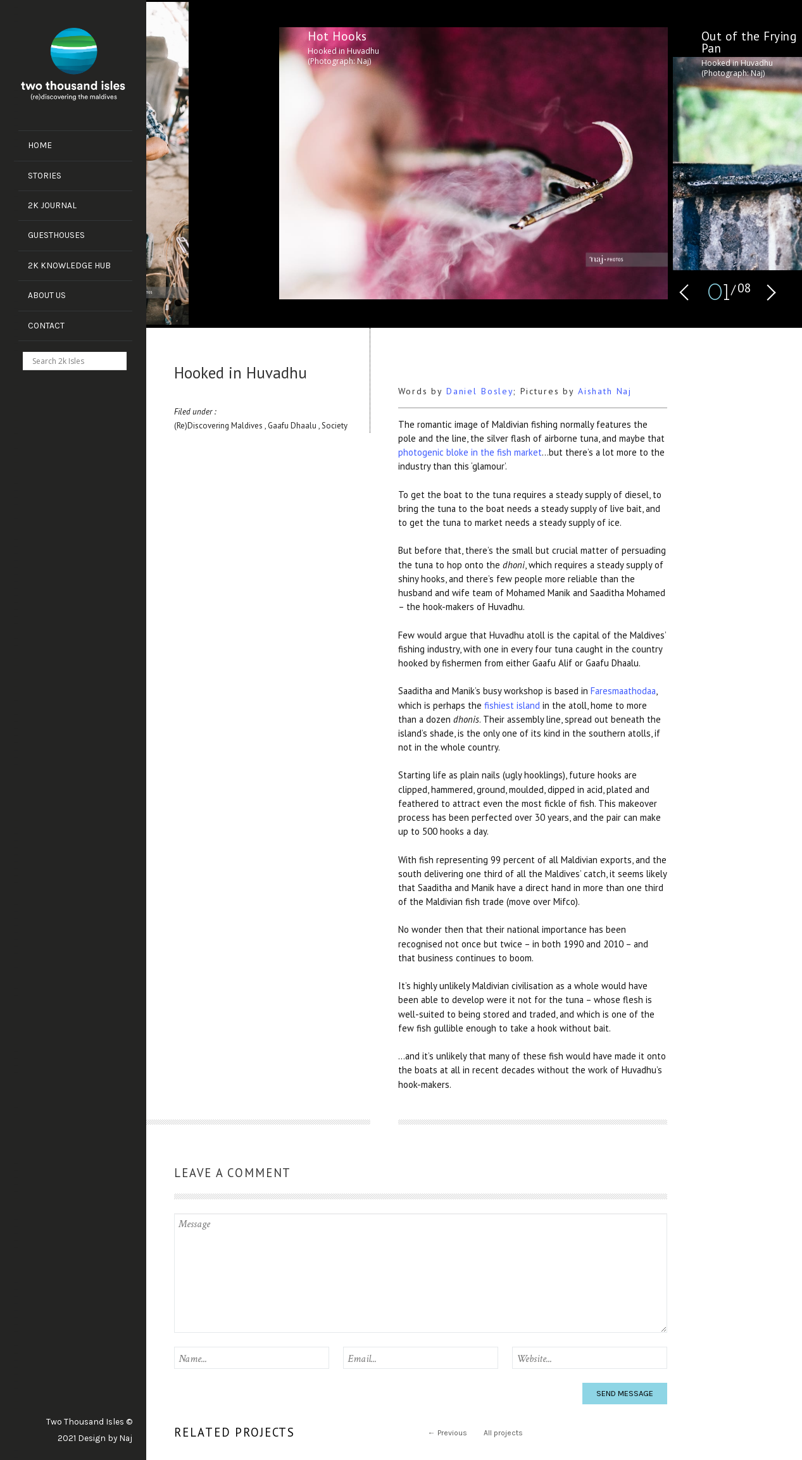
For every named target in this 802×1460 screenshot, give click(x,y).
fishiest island (512, 705)
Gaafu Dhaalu (293, 425)
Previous (447, 1432)
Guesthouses (56, 235)
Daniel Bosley (479, 391)
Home (40, 145)
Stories (44, 175)
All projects (503, 1432)
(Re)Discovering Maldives (219, 425)
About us (47, 295)
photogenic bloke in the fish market (470, 452)
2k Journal (52, 205)
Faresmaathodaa (623, 691)
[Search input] (80, 361)
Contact (46, 325)
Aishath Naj (605, 391)
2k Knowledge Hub (69, 265)
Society (335, 425)
